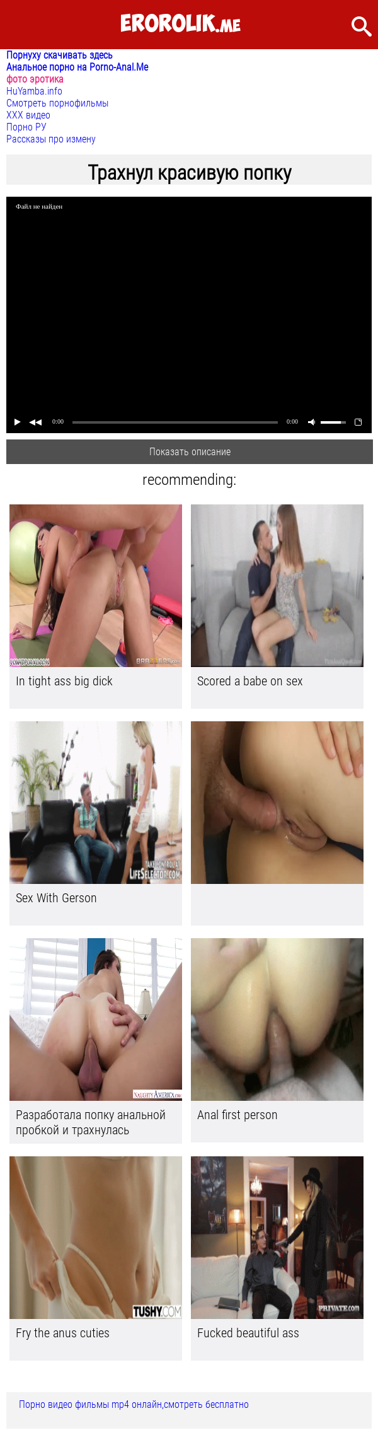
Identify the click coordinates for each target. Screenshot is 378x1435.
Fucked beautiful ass (248, 1332)
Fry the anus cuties (63, 1332)
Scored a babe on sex (250, 680)
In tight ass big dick (64, 680)
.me (180, 24)
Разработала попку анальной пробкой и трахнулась (91, 1122)
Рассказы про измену (51, 139)
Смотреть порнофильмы (57, 103)
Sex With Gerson (56, 897)
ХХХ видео (28, 115)
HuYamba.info (34, 91)
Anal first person (237, 1114)
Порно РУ (26, 127)
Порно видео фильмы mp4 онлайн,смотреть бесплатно (134, 1404)
